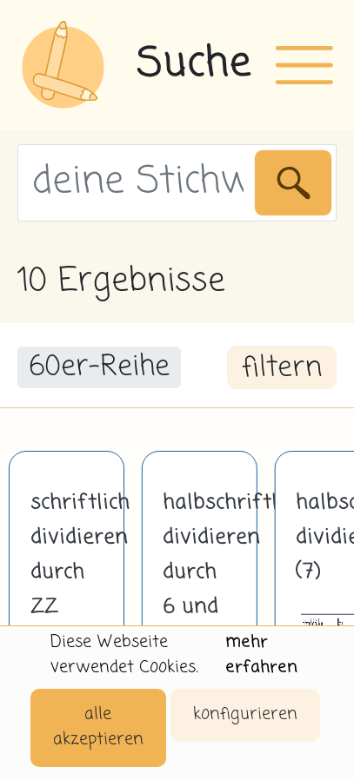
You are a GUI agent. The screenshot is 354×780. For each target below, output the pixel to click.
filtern (282, 368)
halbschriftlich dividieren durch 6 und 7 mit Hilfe (199, 589)
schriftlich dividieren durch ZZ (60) (67, 572)
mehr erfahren (261, 655)
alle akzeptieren (98, 727)
